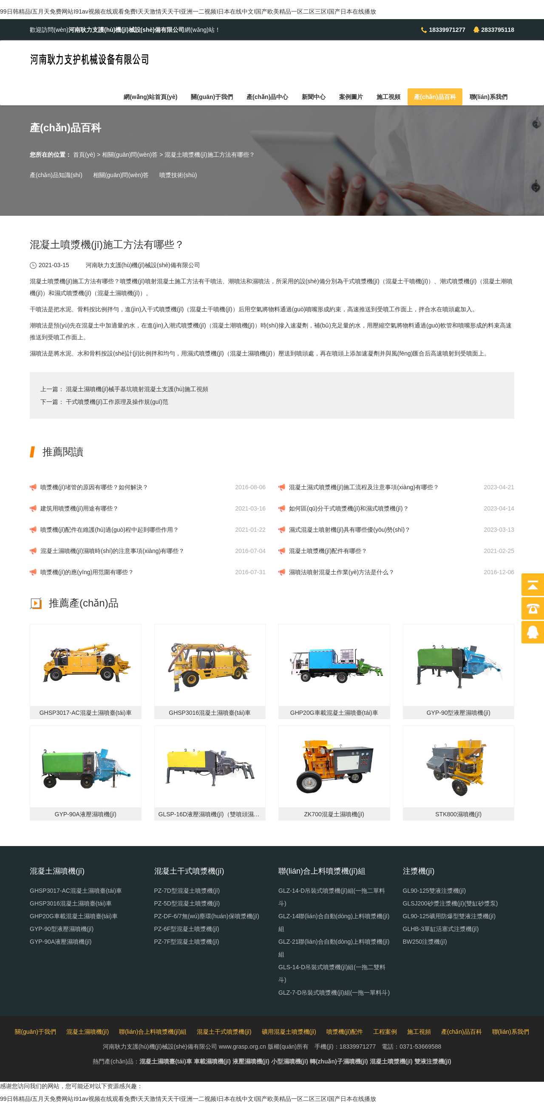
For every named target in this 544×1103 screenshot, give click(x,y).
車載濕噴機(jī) (212, 1061)
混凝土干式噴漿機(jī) (224, 1031)
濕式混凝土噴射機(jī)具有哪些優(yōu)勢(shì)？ (350, 529)
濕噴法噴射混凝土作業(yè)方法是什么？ (341, 572)
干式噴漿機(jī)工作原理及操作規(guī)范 (117, 401)
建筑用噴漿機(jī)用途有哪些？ (79, 508)
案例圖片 (351, 96)
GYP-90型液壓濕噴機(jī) (62, 928)
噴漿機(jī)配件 (344, 1031)
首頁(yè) (84, 154)
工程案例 (385, 1031)
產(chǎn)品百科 (435, 96)
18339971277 (447, 29)
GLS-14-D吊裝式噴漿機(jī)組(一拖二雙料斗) (331, 973)
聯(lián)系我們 (488, 96)
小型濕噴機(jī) (289, 1061)
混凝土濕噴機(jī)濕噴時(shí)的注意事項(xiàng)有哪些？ (112, 550)
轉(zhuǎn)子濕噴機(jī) (339, 1061)
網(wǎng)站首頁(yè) (150, 96)
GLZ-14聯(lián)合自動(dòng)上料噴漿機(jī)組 (333, 922)
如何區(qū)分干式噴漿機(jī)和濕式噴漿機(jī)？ (349, 508)
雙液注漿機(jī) (432, 1061)
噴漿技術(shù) (178, 175)
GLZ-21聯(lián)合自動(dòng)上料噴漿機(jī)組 (333, 948)
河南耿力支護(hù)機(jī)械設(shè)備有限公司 (143, 265)
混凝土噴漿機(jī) (391, 1061)
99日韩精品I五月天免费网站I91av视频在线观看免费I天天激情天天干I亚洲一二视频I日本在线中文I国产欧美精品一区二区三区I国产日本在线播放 (188, 11)
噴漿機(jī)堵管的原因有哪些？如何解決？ (94, 487)
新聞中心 (314, 96)
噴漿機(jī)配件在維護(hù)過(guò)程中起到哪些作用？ (109, 529)
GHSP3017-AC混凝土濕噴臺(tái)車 (76, 890)
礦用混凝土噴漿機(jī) (289, 1031)
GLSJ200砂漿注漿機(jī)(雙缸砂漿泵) (450, 903)
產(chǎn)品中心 (267, 96)
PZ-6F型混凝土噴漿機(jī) (186, 928)
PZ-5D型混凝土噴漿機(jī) (187, 903)
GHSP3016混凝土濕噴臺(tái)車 (71, 903)
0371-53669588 (420, 1046)
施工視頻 (388, 96)
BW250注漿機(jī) (425, 941)
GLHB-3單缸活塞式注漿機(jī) (441, 928)
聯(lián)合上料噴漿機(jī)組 (153, 1031)
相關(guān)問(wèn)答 (130, 154)
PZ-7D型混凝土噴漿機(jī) (187, 890)
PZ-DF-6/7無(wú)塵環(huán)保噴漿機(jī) (206, 916)
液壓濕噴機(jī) (250, 1061)
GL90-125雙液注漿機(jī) (434, 890)
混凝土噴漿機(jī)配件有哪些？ (328, 550)
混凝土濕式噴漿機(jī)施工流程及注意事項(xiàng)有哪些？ (364, 487)
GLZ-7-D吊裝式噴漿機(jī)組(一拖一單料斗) (334, 992)
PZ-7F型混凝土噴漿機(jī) (186, 941)
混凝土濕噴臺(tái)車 (165, 1061)
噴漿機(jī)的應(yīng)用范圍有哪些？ (87, 572)
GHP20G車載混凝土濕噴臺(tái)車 (74, 916)
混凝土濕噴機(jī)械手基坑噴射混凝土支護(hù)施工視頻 (137, 389)
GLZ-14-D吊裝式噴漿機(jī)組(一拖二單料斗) (331, 897)
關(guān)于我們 (212, 96)
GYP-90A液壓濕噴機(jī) (60, 941)
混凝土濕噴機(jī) (87, 1031)
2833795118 (497, 29)
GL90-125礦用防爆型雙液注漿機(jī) (449, 916)
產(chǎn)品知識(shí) (56, 175)
